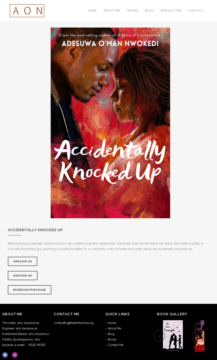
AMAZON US (22, 261)
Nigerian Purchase (29, 289)
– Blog (109, 334)
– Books (111, 339)
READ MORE (37, 345)
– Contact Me (114, 345)
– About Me (113, 328)
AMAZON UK (22, 275)
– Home (110, 323)
